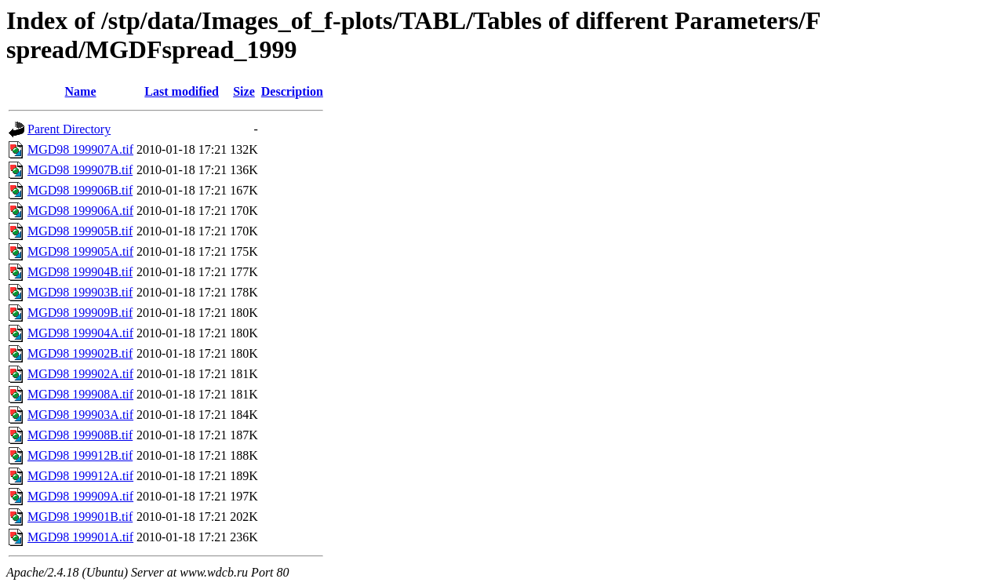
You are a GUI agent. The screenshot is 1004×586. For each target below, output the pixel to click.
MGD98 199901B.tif (80, 516)
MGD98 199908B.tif (80, 435)
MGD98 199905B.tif (80, 231)
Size (244, 91)
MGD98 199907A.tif (80, 149)
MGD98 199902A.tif (80, 373)
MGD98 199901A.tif (80, 537)
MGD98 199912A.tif (80, 475)
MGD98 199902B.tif (80, 353)
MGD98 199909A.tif (80, 496)
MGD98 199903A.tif (80, 414)
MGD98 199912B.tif (80, 455)
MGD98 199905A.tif (80, 251)
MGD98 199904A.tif (80, 333)
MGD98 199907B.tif (80, 170)
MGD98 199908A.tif (80, 394)
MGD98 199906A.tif (80, 210)
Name (80, 91)
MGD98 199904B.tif (80, 271)
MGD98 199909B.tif (80, 312)
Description (292, 91)
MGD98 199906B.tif (80, 190)
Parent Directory (69, 129)
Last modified (181, 91)
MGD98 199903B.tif (80, 292)
